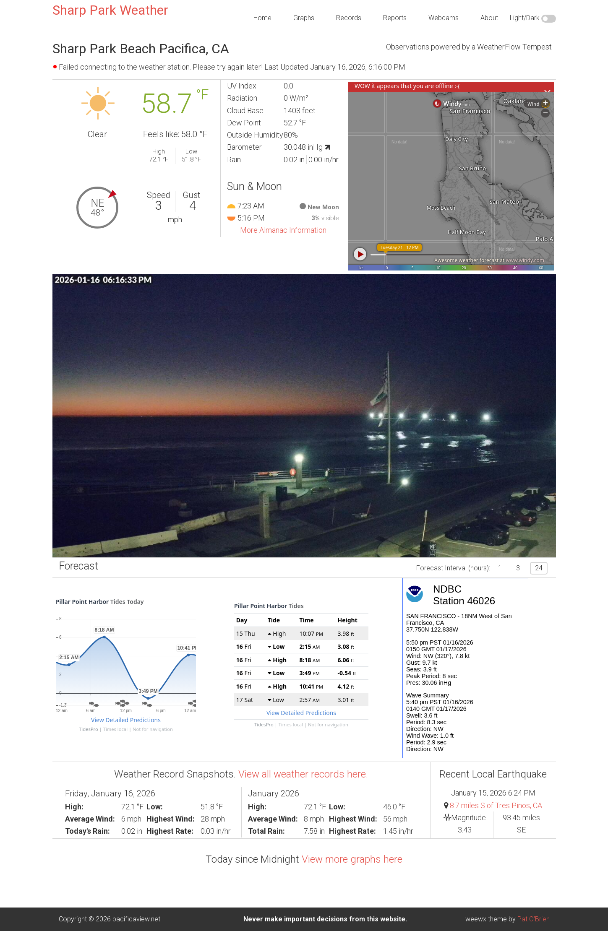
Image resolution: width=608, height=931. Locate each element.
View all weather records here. (303, 774)
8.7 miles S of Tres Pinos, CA (496, 805)
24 (539, 568)
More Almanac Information (283, 230)
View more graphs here (352, 859)
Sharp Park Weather (110, 10)
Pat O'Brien (533, 919)
